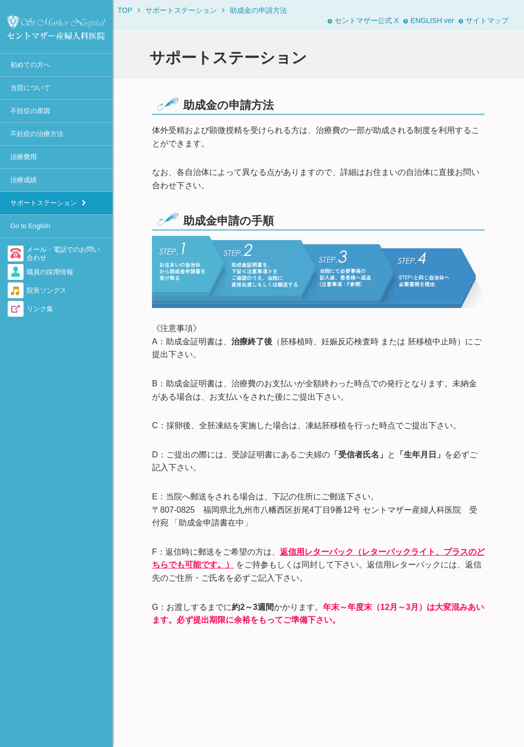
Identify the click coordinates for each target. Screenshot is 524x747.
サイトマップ (483, 20)
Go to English (30, 226)
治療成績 (23, 180)
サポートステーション (43, 203)
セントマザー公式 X (363, 20)
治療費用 (23, 157)
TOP (125, 10)
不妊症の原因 (30, 111)
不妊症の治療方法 (36, 134)
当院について (30, 88)
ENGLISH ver (428, 20)
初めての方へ (30, 65)
